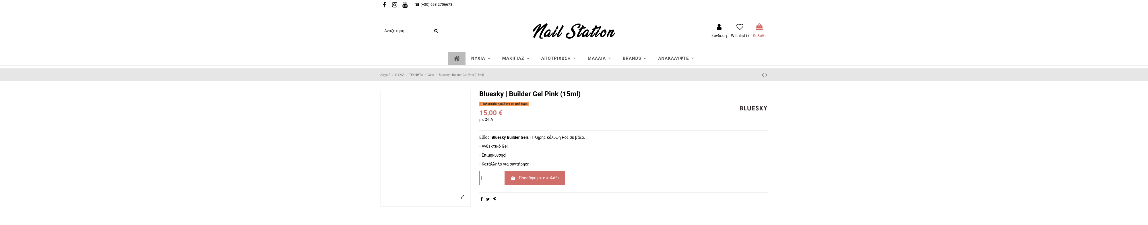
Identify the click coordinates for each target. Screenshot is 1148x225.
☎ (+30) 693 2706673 (433, 4)
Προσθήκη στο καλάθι (535, 178)
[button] (481, 58)
